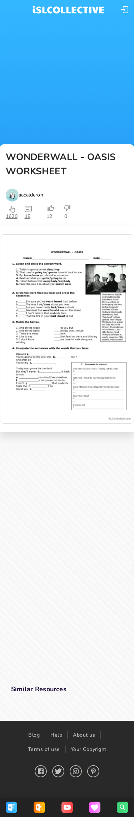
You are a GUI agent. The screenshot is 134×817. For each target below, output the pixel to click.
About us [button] (84, 735)
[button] (124, 9)
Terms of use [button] (44, 749)
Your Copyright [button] (88, 749)
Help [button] (56, 735)
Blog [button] (34, 735)
